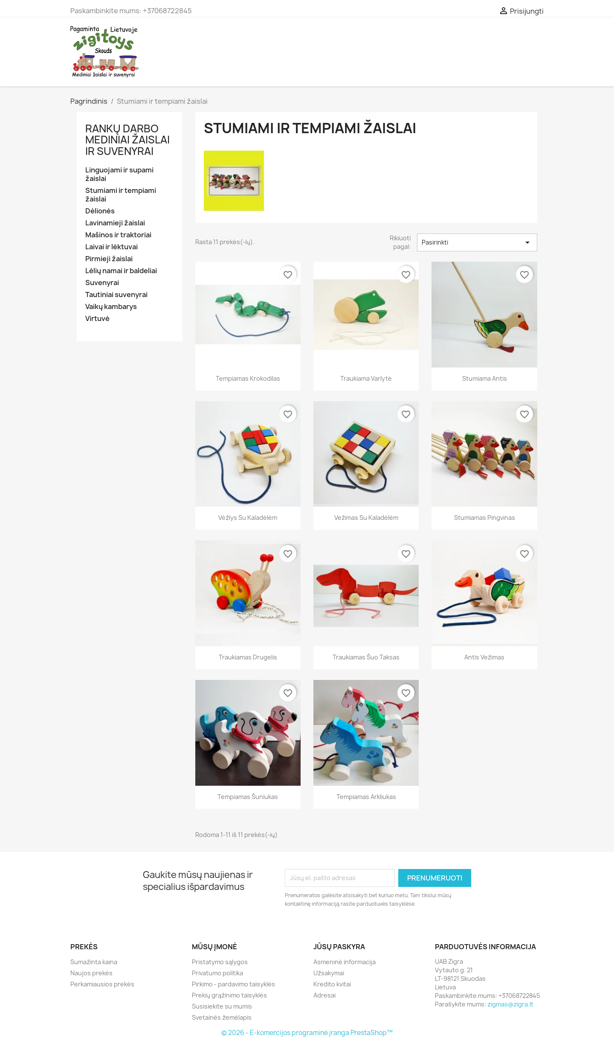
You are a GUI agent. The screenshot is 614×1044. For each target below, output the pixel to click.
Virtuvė (97, 318)
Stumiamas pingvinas (484, 517)
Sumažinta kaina (93, 962)
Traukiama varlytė (366, 378)
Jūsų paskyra (339, 946)
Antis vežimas (484, 657)
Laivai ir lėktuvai (111, 246)
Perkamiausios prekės (102, 984)
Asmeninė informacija (344, 962)
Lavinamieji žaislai (115, 223)
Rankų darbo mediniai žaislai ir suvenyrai (127, 139)
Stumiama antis (484, 378)
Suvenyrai (102, 282)
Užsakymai (328, 973)
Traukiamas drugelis (248, 657)
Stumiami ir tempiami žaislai (120, 195)
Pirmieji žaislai (109, 258)
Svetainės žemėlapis (222, 1017)
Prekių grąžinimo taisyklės (229, 995)
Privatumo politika (217, 973)
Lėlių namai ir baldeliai (121, 270)
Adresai (324, 995)
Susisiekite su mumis (222, 1006)
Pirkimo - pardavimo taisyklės (233, 984)
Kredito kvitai (332, 984)
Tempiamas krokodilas (248, 378)
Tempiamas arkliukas (366, 797)
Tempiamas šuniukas (247, 797)
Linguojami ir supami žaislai (119, 174)
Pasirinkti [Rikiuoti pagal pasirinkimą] (477, 242)
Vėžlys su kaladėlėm (247, 517)
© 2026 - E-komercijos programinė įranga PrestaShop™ (307, 1032)
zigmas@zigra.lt (510, 1004)
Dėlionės (100, 211)
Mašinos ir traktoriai (118, 234)
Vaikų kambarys (111, 306)
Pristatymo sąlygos (220, 962)
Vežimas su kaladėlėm (366, 517)
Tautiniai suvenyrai (116, 294)
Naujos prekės (91, 973)
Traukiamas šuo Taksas (366, 657)
